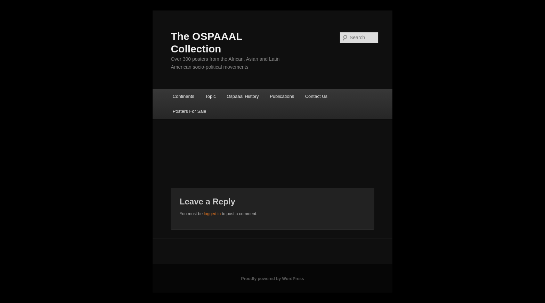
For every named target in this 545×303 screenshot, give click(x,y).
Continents (183, 96)
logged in (212, 213)
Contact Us (316, 96)
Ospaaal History (243, 96)
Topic (210, 96)
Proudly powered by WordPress (272, 278)
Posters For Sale (189, 111)
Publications (282, 96)
